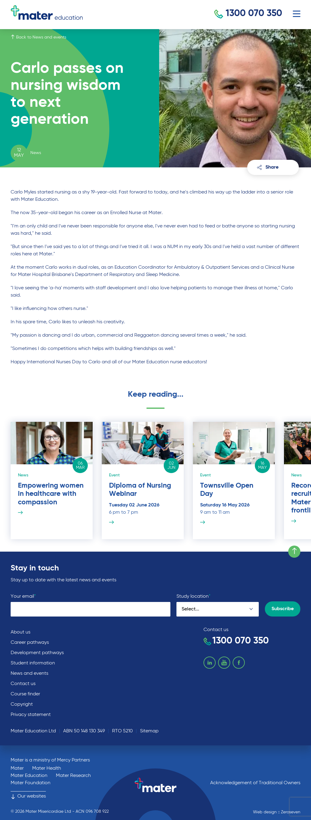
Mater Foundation (30, 783)
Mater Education (29, 775)
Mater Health (46, 768)
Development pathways (37, 652)
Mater (17, 768)
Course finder (25, 694)
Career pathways (30, 642)
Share (268, 167)
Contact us (23, 683)
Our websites (28, 796)
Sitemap (149, 731)
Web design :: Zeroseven (276, 812)
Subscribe (283, 609)
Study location (193, 596)
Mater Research (73, 775)
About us (20, 632)
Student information (33, 663)
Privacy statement (31, 714)
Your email (23, 596)
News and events (29, 673)
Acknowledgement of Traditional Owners (255, 783)
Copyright (22, 704)
